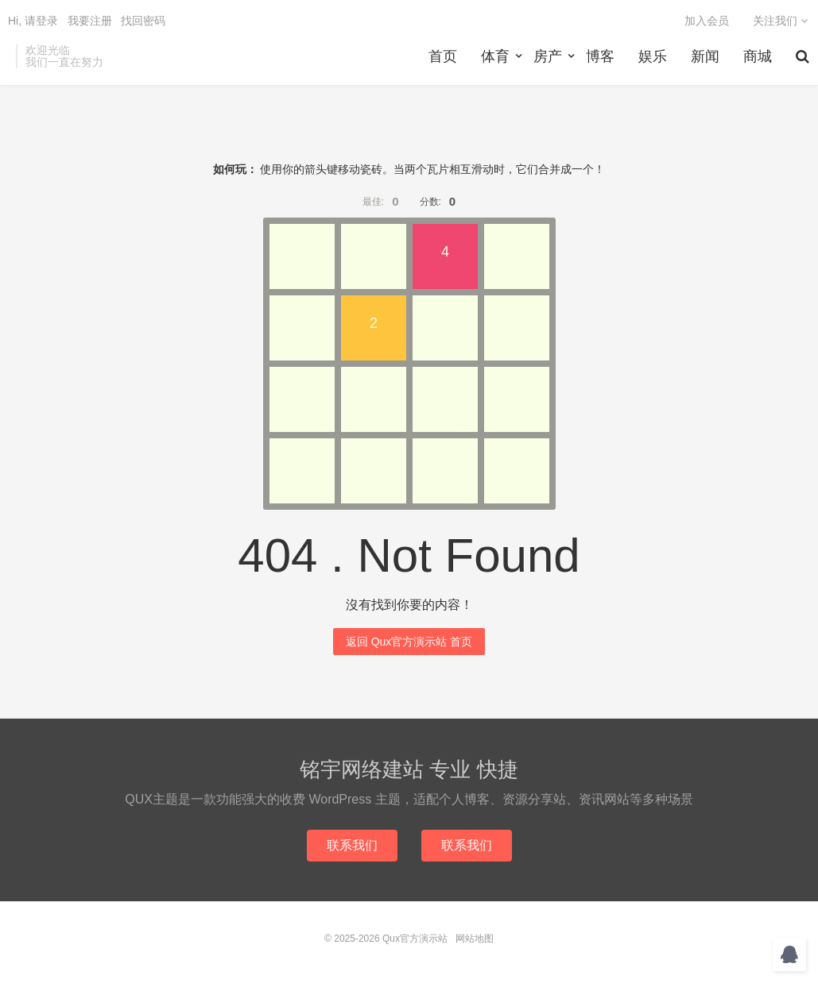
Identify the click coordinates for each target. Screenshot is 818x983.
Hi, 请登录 (33, 20)
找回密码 (143, 20)
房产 (547, 56)
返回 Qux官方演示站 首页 (409, 641)
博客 (600, 56)
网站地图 (475, 938)
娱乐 (652, 56)
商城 (757, 56)
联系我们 (352, 845)
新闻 (705, 56)
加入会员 (706, 20)
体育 (495, 56)
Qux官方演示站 (415, 938)
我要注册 (90, 20)
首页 (442, 56)
